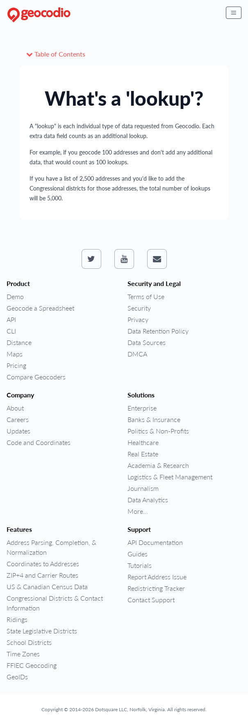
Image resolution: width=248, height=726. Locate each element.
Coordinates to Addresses (43, 563)
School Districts (29, 642)
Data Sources (146, 342)
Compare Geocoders (36, 377)
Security (139, 308)
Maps (15, 354)
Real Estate (142, 454)
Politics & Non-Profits (158, 431)
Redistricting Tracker (156, 588)
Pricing (16, 365)
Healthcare (143, 442)
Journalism (143, 488)
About (15, 408)
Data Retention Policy (158, 331)
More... (137, 511)
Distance (19, 342)
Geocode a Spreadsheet (40, 308)
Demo (15, 296)
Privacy (137, 319)
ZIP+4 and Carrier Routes (42, 575)
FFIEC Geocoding (32, 665)
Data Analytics (147, 500)
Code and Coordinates (39, 442)
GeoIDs (17, 677)
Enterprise (142, 408)
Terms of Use (145, 296)
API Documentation (155, 542)
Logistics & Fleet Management (169, 477)
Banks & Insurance (153, 419)
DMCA (137, 354)
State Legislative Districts (42, 631)
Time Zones (23, 654)
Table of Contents (55, 54)
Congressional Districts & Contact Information (55, 603)
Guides (137, 554)
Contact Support (151, 599)
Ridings (17, 619)
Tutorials (139, 565)
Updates (18, 431)
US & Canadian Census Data (47, 586)
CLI (11, 331)
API (11, 319)
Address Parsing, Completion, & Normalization (51, 547)
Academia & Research (158, 465)
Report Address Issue (157, 577)
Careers (18, 419)
